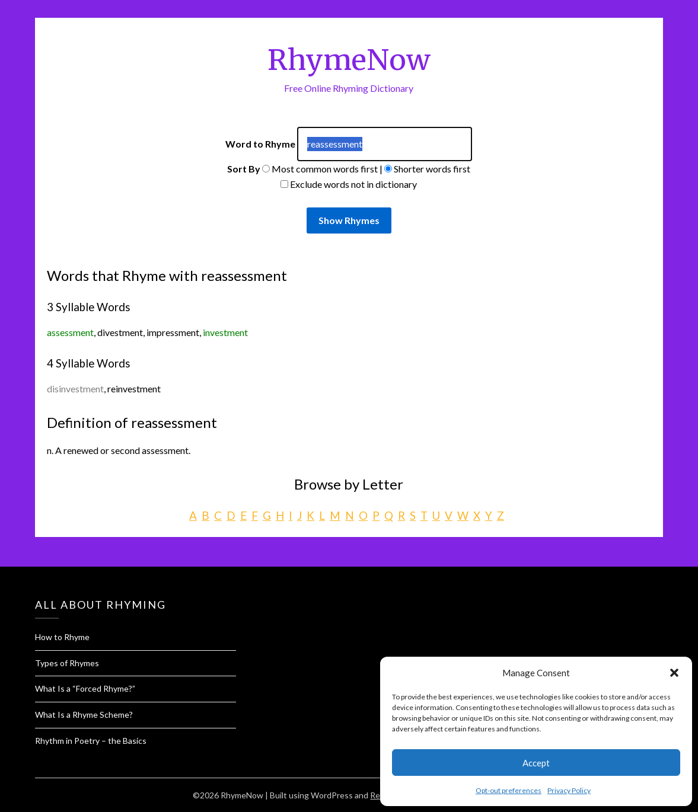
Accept (536, 762)
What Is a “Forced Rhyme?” (85, 688)
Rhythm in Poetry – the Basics (90, 741)
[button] (674, 673)
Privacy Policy (569, 790)
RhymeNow (349, 60)
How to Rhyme (62, 637)
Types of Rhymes (67, 663)
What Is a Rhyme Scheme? (84, 714)
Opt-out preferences (508, 790)
